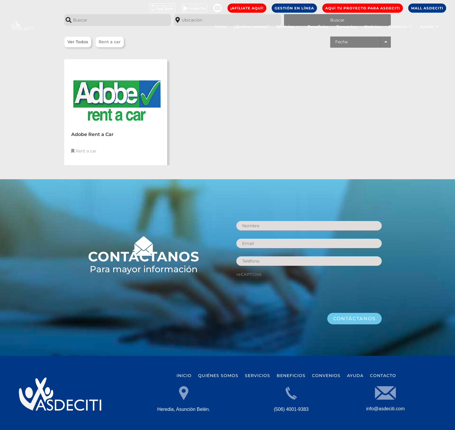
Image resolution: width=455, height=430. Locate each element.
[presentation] (281, 291)
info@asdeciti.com (385, 408)
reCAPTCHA (249, 274)
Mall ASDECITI (427, 8)
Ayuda (426, 26)
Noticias (372, 26)
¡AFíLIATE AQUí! (246, 8)
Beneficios (318, 26)
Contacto (397, 26)
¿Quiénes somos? (251, 26)
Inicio (220, 26)
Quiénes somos (218, 375)
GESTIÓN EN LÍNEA (294, 8)
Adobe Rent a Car (92, 134)
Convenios (346, 26)
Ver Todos (77, 41)
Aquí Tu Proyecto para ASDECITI (362, 8)
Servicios (285, 26)
